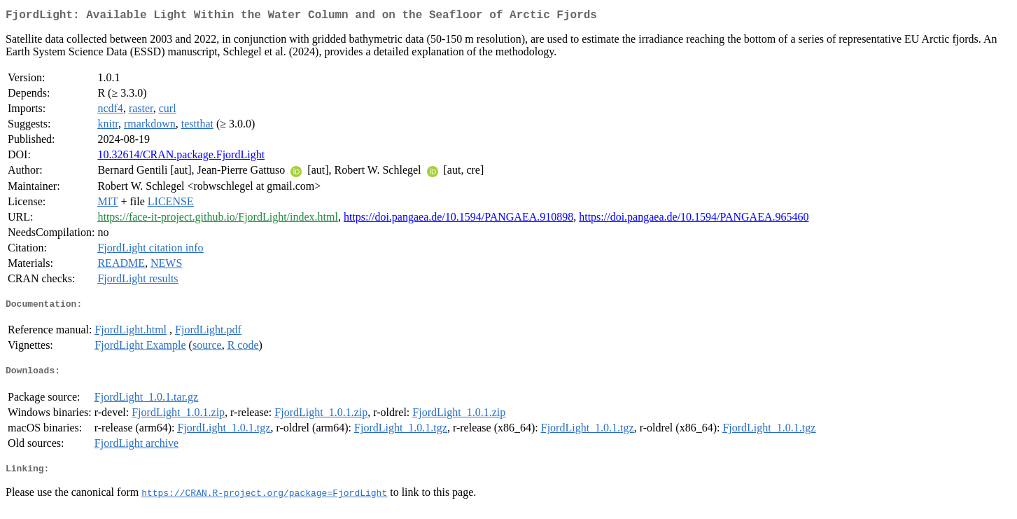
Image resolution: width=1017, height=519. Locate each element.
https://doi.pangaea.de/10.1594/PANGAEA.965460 (693, 220)
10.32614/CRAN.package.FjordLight (181, 157)
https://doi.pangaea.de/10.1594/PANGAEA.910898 (458, 220)
